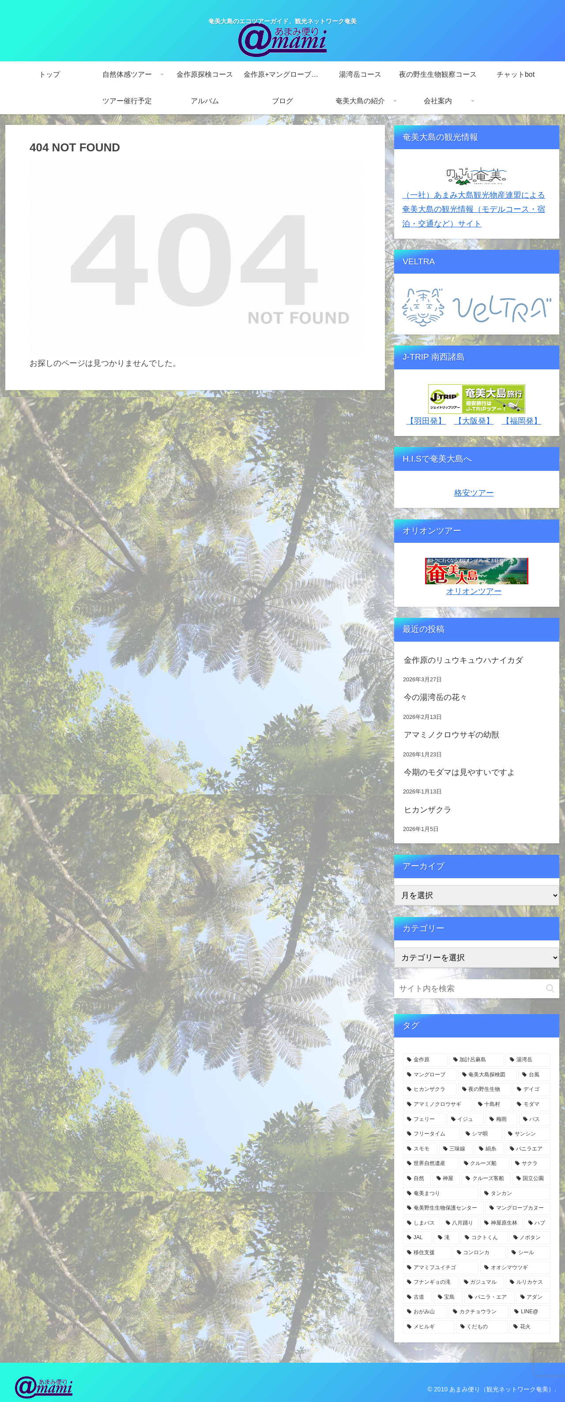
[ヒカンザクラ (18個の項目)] (429, 1089)
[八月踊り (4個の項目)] (460, 1223)
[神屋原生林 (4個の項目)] (501, 1223)
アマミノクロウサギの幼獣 (451, 734)
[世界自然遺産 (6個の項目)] (430, 1163)
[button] (550, 988)
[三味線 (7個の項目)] (456, 1149)
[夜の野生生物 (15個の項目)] (485, 1089)
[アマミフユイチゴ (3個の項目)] (440, 1267)
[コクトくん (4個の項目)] (484, 1237)
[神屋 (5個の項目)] (446, 1178)
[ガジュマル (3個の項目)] (482, 1282)
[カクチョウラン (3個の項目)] (479, 1312)
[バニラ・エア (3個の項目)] (489, 1297)
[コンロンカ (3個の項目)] (479, 1252)
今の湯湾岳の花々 (435, 697)
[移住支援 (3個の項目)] (427, 1252)
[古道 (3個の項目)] (417, 1297)
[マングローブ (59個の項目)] (429, 1075)
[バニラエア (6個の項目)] (528, 1149)
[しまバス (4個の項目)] (421, 1223)
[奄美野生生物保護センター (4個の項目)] (443, 1208)
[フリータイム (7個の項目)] (431, 1134)
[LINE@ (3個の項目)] (530, 1312)
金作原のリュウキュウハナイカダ (463, 660)
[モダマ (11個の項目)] (531, 1104)
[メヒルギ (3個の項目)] (429, 1327)
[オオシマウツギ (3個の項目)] (515, 1267)
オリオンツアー (474, 591)
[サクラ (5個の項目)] (530, 1163)
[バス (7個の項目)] (535, 1119)
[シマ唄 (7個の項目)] (482, 1134)
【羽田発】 (426, 421)
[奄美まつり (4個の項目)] (440, 1193)
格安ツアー (474, 493)
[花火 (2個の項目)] (529, 1327)
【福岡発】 (522, 421)
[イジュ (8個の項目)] (465, 1119)
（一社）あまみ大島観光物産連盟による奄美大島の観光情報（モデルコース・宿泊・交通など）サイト (473, 209)
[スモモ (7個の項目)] (420, 1149)
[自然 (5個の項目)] (417, 1178)
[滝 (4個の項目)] (446, 1237)
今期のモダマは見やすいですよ (459, 772)
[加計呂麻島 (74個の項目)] (477, 1060)
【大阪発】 (474, 421)
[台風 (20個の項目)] (534, 1075)
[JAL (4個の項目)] (417, 1237)
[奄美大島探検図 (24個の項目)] (487, 1075)
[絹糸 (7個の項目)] (489, 1149)
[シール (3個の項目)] (529, 1252)
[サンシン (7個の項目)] (527, 1134)
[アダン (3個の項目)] (533, 1297)
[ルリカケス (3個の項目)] (528, 1282)
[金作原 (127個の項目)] (425, 1060)
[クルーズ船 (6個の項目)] (485, 1163)
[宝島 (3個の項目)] (448, 1297)
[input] (476, 988)
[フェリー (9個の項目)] (424, 1119)
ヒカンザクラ (428, 809)
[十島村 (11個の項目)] (493, 1104)
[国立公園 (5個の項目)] (531, 1178)
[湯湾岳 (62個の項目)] (528, 1060)
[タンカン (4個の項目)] (515, 1193)
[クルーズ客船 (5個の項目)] (486, 1178)
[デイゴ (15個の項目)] (531, 1089)
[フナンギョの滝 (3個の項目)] (430, 1282)
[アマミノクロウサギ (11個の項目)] (437, 1104)
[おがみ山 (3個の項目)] (425, 1312)
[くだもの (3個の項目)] (482, 1327)
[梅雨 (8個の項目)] (501, 1119)
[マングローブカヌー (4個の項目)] (518, 1208)
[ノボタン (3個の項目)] (529, 1237)
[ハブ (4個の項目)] (537, 1223)
